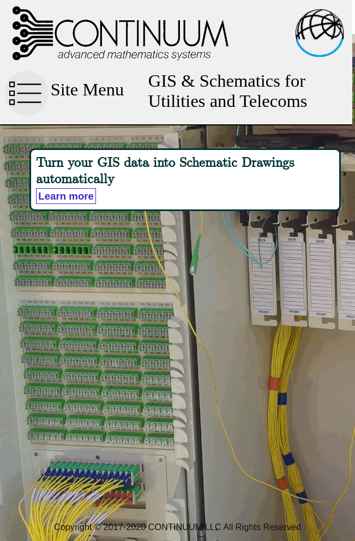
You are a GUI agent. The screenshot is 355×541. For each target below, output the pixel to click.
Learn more (66, 196)
